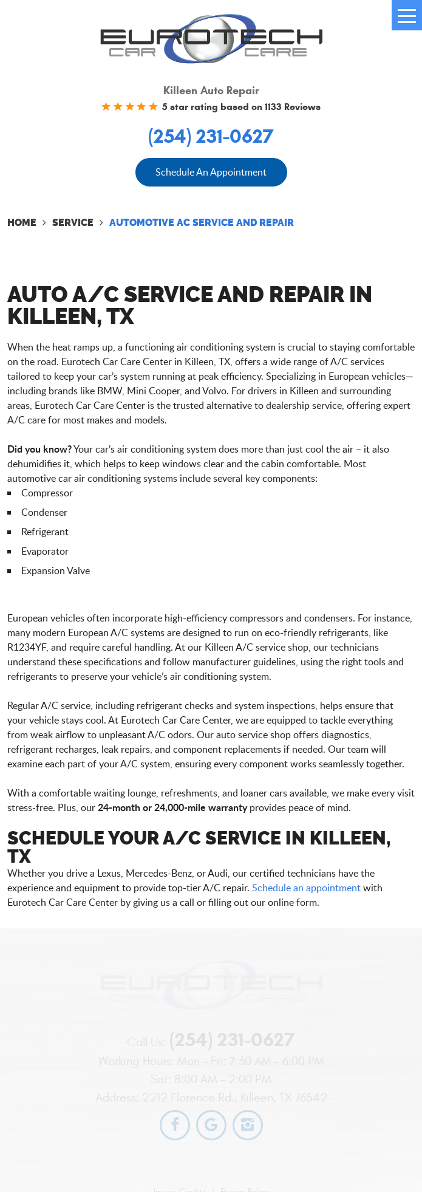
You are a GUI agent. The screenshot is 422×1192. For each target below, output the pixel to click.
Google (211, 1125)
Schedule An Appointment (211, 172)
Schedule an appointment (306, 887)
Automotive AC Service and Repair (201, 222)
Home (21, 222)
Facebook (175, 1125)
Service (73, 222)
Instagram (248, 1125)
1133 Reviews (293, 106)
